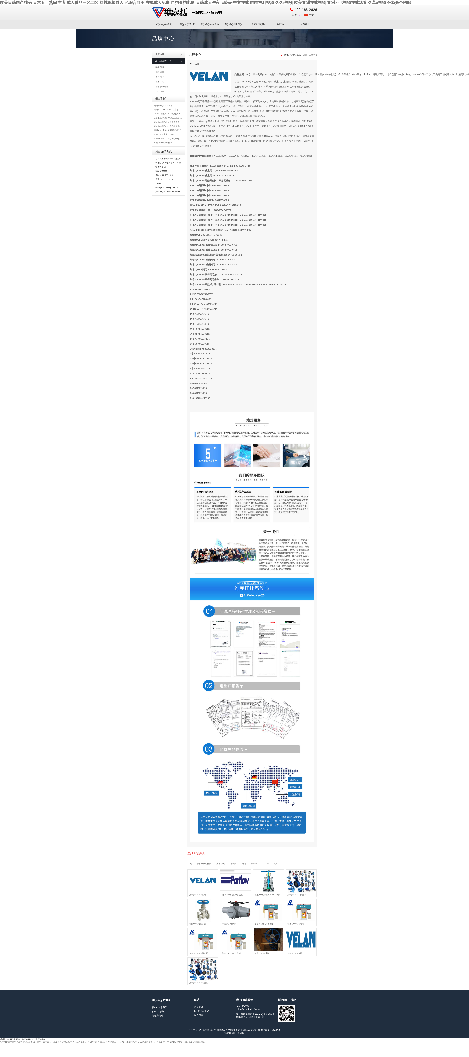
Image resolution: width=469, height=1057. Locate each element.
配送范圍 (198, 1015)
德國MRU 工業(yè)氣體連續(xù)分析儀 (170, 130)
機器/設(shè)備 (161, 86)
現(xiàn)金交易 (201, 1011)
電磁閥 (233, 863)
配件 (276, 863)
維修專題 (305, 24)
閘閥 (244, 863)
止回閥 (266, 863)
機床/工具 (159, 81)
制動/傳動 (159, 91)
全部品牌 (168, 54)
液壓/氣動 (159, 67)
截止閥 (254, 863)
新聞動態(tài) (258, 24)
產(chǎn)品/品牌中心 (210, 24)
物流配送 (198, 1007)
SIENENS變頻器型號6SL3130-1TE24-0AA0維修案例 (176, 118)
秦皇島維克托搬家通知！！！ (167, 122)
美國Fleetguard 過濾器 (163, 105)
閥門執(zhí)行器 (204, 863)
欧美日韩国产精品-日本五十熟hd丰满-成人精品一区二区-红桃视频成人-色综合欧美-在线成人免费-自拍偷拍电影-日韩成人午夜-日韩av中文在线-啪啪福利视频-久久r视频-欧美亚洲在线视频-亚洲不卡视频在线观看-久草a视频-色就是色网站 (205, 2)
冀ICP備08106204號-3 (269, 1030)
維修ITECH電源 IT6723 (164, 134)
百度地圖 (240, 1033)
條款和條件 (157, 1015)
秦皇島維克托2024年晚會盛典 (167, 126)
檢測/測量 (159, 72)
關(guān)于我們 (187, 24)
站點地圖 (229, 1033)
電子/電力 (159, 77)
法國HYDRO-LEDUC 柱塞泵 (166, 109)
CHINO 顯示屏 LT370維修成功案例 (169, 114)
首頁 (305, 55)
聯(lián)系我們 (159, 1011)
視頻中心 (281, 24)
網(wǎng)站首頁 (164, 24)
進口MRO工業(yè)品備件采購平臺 (188, 12)
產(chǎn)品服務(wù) (234, 24)
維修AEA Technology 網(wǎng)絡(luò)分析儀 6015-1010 (177, 138)
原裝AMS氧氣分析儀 (163, 142)
